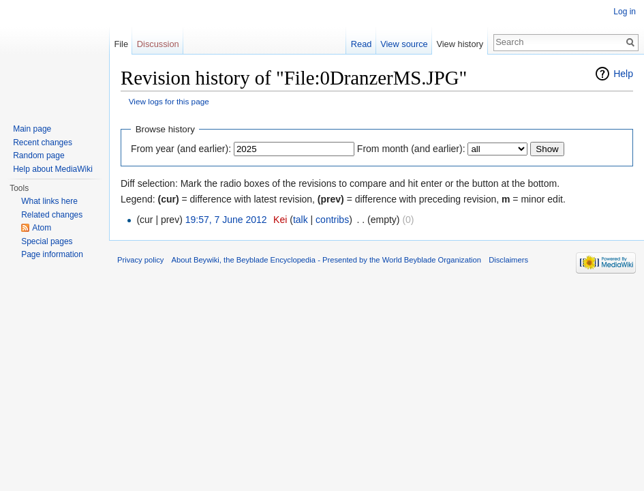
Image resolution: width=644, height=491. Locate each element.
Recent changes (42, 142)
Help (623, 73)
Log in (624, 11)
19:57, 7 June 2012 (226, 219)
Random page (38, 155)
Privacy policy (140, 260)
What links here (49, 201)
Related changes (51, 215)
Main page (32, 129)
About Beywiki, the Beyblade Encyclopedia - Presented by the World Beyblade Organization (326, 260)
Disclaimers (508, 260)
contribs (332, 219)
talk (300, 219)
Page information (52, 254)
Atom (41, 228)
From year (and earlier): (181, 148)
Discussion (158, 44)
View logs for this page (169, 101)
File (121, 44)
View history (459, 44)
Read (361, 44)
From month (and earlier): (411, 148)
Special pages (46, 241)
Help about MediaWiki (53, 169)
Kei (280, 219)
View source (403, 44)
